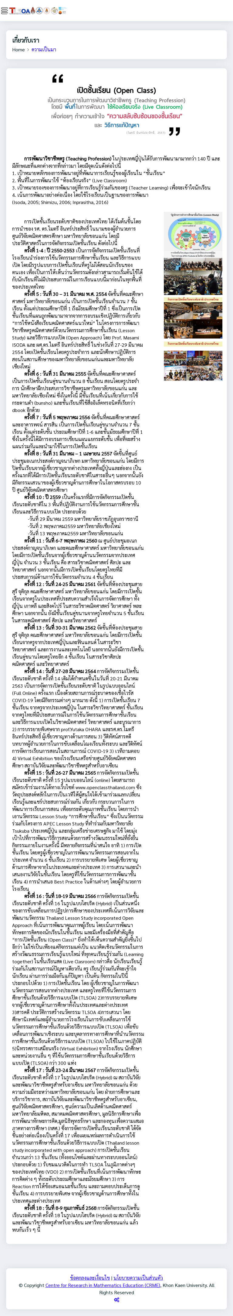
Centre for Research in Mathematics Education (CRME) (103, 1285)
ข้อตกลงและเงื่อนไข (90, 1278)
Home (18, 49)
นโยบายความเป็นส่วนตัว (138, 1278)
